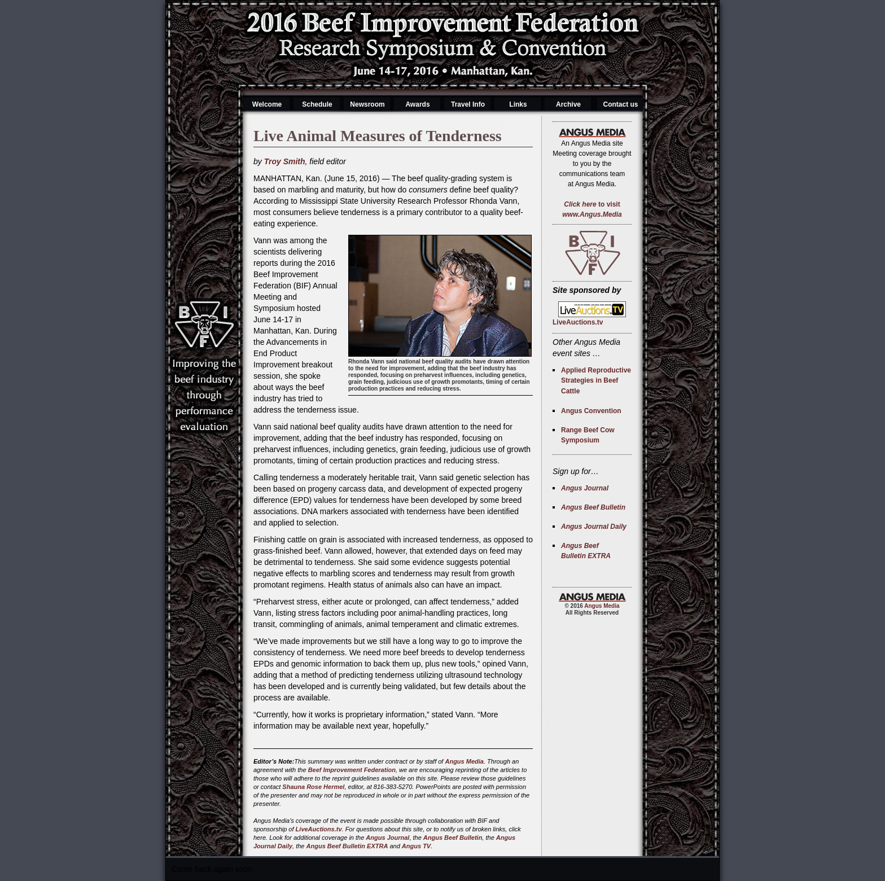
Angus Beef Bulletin (453, 837)
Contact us (620, 104)
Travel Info (468, 104)
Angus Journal (387, 837)
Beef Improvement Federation (352, 769)
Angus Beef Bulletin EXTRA (347, 846)
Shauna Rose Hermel (313, 786)
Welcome (267, 104)
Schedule (317, 104)
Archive (568, 104)
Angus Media (464, 761)
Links (518, 104)
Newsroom (367, 104)
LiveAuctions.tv (319, 829)
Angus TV (416, 846)
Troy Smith (284, 161)
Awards (417, 104)
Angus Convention (591, 411)
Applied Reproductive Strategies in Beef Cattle (596, 380)
